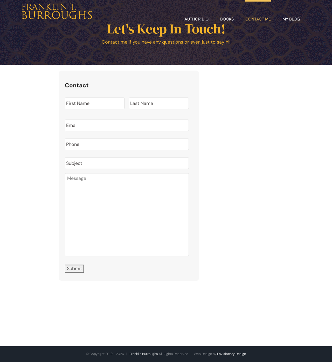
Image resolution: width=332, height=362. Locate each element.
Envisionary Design (231, 354)
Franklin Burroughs (143, 354)
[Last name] (159, 104)
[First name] (95, 104)
